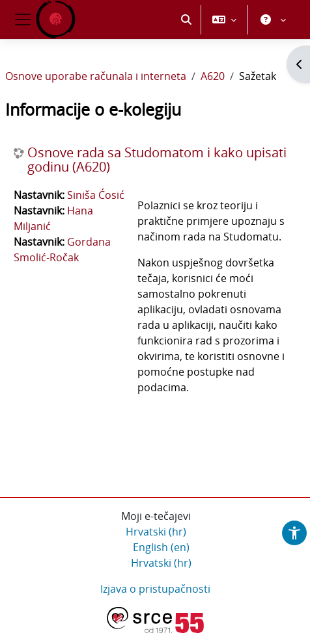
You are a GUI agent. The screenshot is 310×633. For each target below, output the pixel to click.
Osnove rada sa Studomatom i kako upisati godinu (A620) (157, 160)
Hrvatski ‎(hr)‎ (156, 531)
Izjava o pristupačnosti (155, 589)
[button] (186, 19)
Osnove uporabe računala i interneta (95, 76)
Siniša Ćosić (95, 195)
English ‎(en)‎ (161, 547)
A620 (213, 76)
